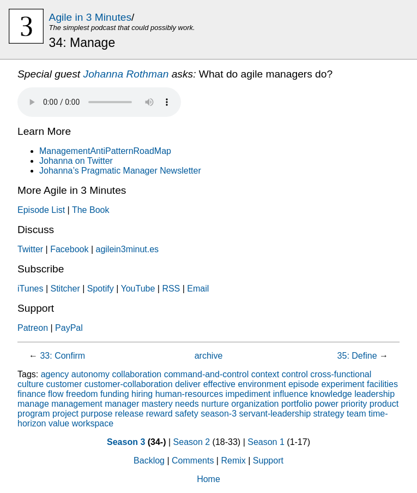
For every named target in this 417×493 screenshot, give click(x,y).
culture (30, 384)
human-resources (189, 394)
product (384, 403)
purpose (97, 413)
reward (159, 413)
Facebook (69, 249)
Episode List (41, 210)
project (65, 413)
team (356, 413)
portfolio (296, 403)
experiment (342, 384)
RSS (171, 288)
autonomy (90, 374)
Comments (193, 460)
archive (209, 355)
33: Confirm (62, 355)
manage (33, 403)
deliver (188, 384)
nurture (215, 403)
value (59, 423)
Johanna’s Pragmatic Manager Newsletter (120, 170)
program (33, 413)
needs (187, 403)
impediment (248, 394)
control (295, 374)
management (76, 403)
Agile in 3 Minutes (90, 17)
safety (186, 413)
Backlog (149, 460)
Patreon (32, 327)
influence (290, 394)
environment (262, 384)
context (265, 374)
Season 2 (191, 442)
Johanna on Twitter (76, 160)
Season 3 (126, 442)
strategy (329, 413)
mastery (157, 403)
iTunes (30, 288)
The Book (90, 210)
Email (198, 288)
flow (55, 394)
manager (122, 403)
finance (31, 394)
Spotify (100, 288)
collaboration (136, 374)
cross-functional (340, 374)
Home (208, 479)
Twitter (30, 249)
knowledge (331, 394)
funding (114, 394)
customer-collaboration (128, 384)
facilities (382, 384)
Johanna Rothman (126, 74)
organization (255, 403)
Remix (233, 460)
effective (219, 384)
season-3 (219, 413)
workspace (92, 423)
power (327, 403)
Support (268, 460)
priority (354, 403)
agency (55, 374)
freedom (82, 394)
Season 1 (266, 442)
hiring (142, 394)
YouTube (137, 288)
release (129, 413)
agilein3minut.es (127, 249)
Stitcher (65, 288)
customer (64, 384)
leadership (374, 394)
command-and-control (206, 374)
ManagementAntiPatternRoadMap (105, 151)
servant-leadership (275, 413)
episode (303, 384)
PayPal (69, 327)
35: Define (357, 355)
